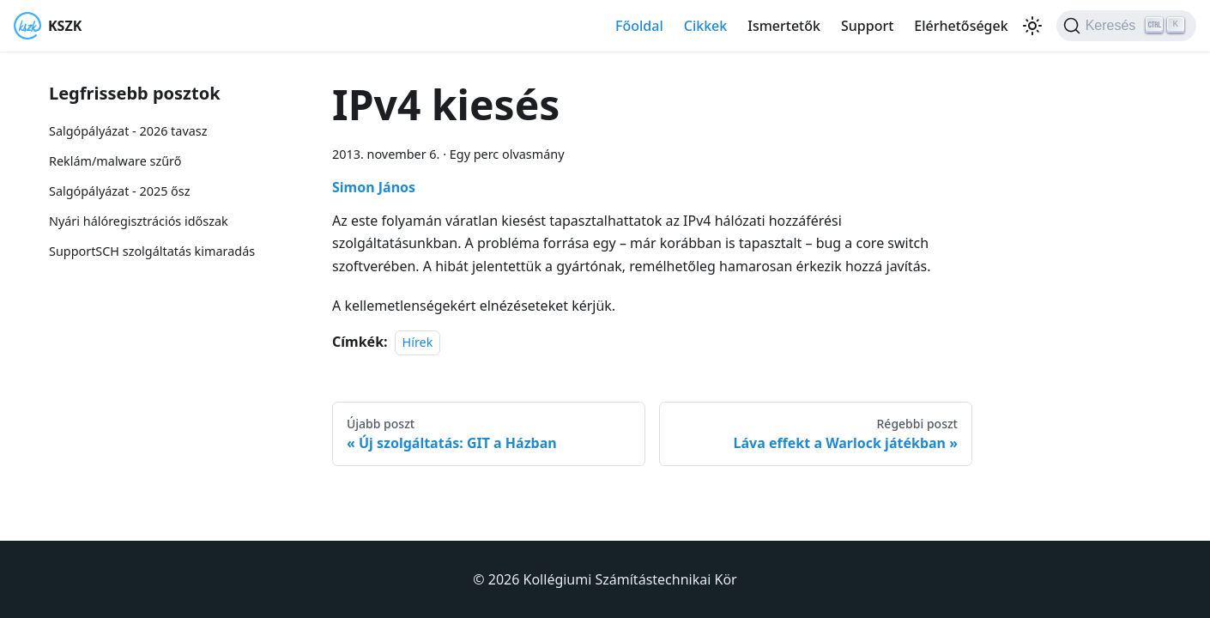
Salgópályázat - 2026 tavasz (128, 131)
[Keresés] (1126, 25)
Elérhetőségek (960, 25)
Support (867, 25)
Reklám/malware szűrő (115, 161)
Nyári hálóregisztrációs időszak (138, 221)
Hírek (417, 342)
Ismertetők (783, 25)
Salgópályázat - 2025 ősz (119, 191)
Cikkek (706, 25)
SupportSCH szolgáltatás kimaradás (152, 251)
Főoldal (639, 25)
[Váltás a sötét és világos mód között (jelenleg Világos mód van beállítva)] (1032, 25)
